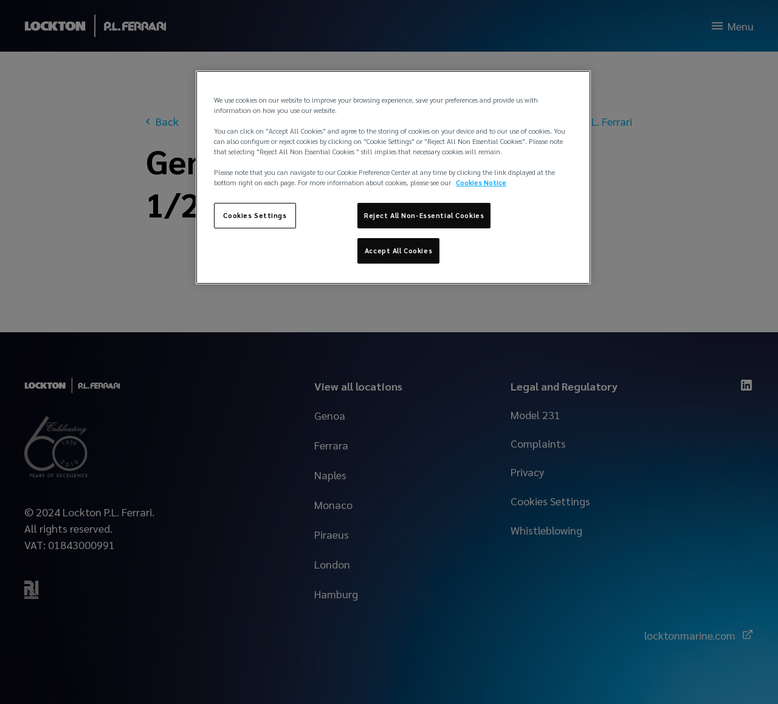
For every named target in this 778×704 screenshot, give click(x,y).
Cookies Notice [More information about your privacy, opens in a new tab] (481, 182)
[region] (393, 177)
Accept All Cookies (398, 250)
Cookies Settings (254, 215)
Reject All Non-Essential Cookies (424, 215)
